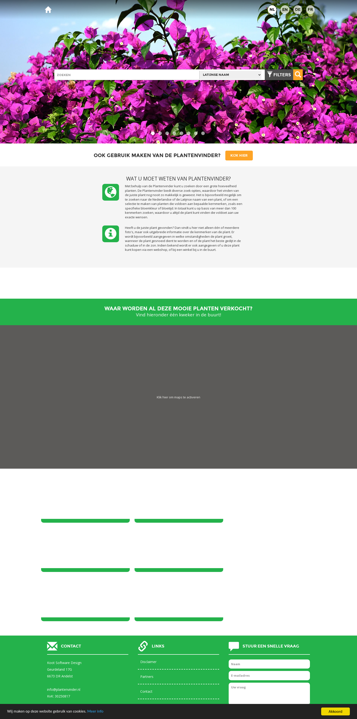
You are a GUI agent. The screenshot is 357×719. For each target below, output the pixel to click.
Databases (148, 657)
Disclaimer (148, 612)
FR (310, 9)
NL (272, 9)
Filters (282, 74)
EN (285, 9)
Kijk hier (239, 156)
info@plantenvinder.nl (63, 640)
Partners (146, 627)
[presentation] (265, 667)
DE (297, 9)
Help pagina (149, 672)
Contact (146, 642)
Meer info (95, 711)
